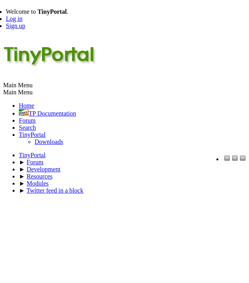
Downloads (49, 141)
